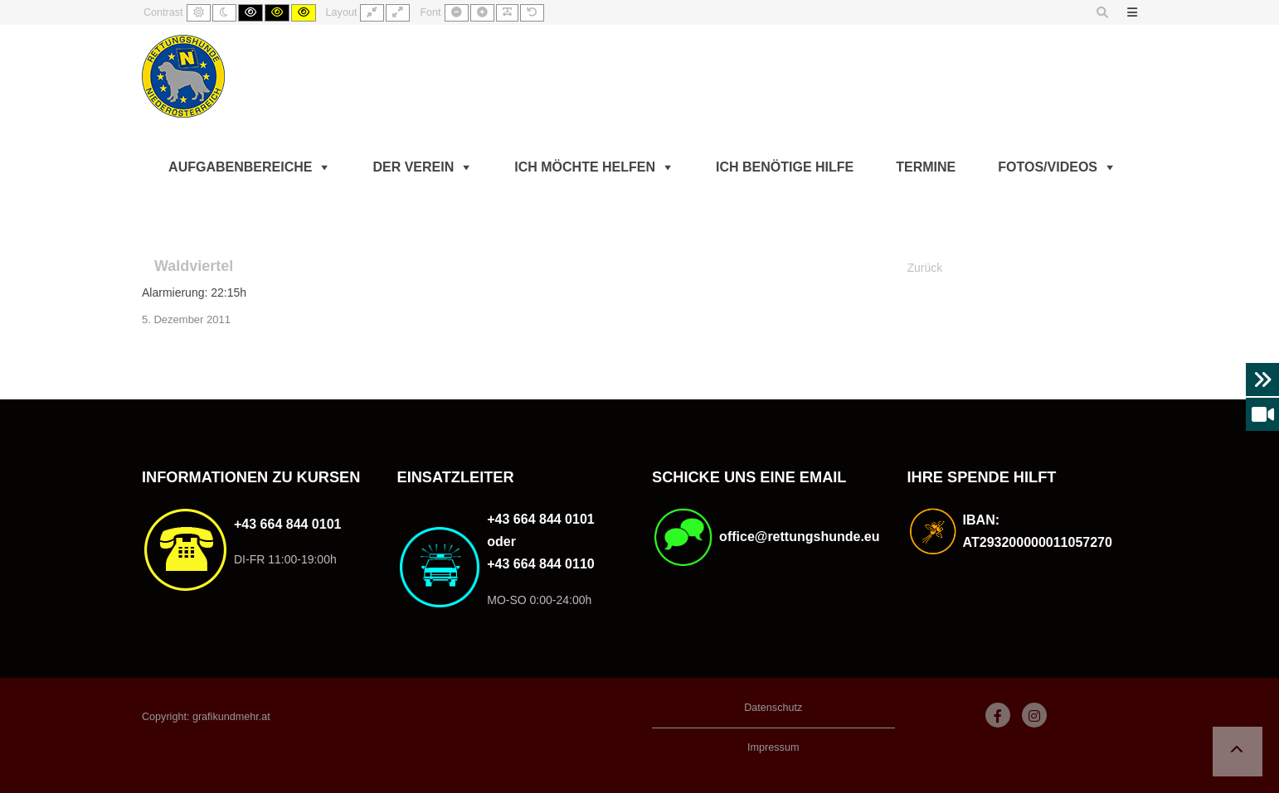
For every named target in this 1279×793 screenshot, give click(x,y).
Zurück (925, 267)
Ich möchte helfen (584, 167)
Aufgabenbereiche (240, 167)
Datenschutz (773, 707)
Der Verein (413, 167)
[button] (1237, 751)
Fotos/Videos (1047, 167)
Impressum (773, 747)
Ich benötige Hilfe (784, 167)
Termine (926, 167)
